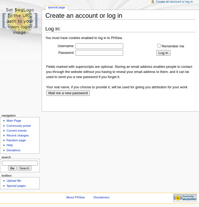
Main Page (13, 120)
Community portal (18, 125)
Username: (66, 46)
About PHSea (75, 197)
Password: (66, 53)
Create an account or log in (174, 1)
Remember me (173, 46)
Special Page (56, 7)
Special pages (16, 185)
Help (9, 145)
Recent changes (17, 135)
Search (6, 157)
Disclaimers (101, 197)
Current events (16, 130)
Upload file (13, 180)
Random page (16, 140)
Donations (13, 150)
